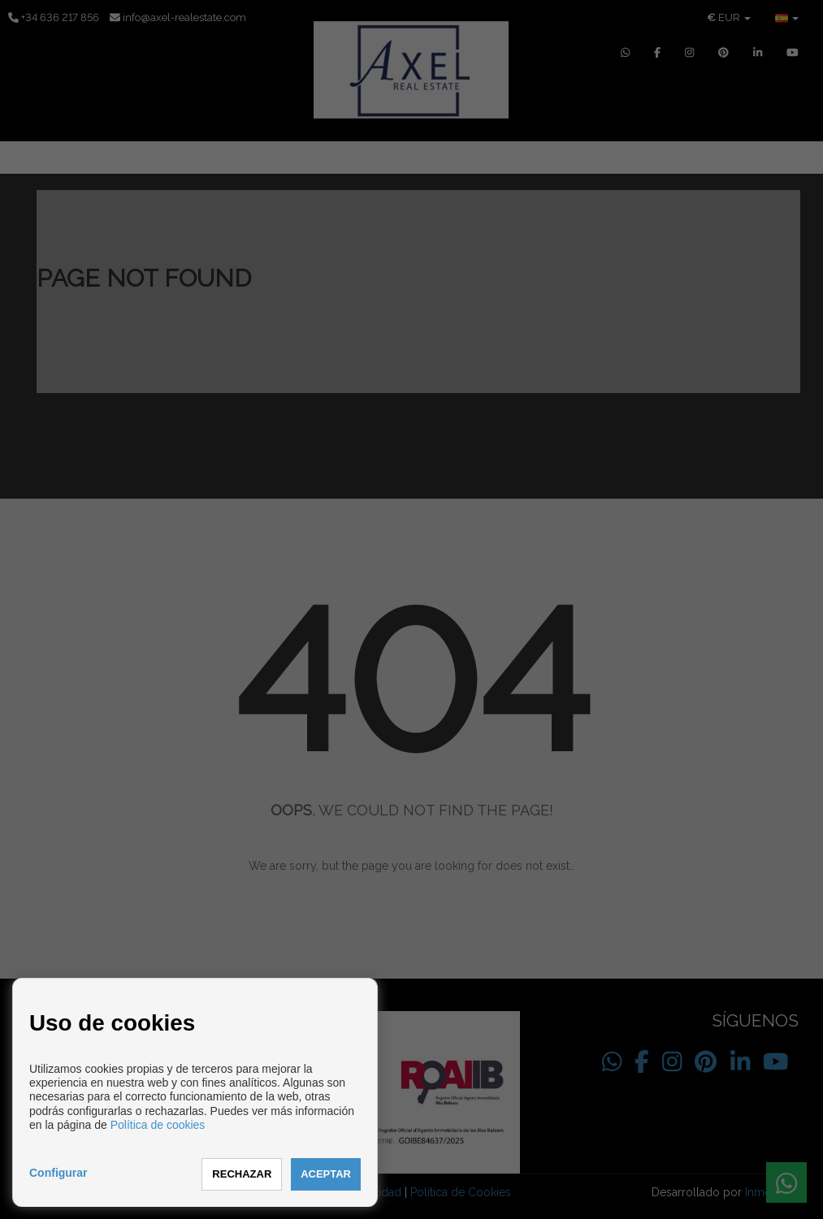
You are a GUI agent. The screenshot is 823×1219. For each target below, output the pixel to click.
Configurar (58, 1172)
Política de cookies (158, 1124)
